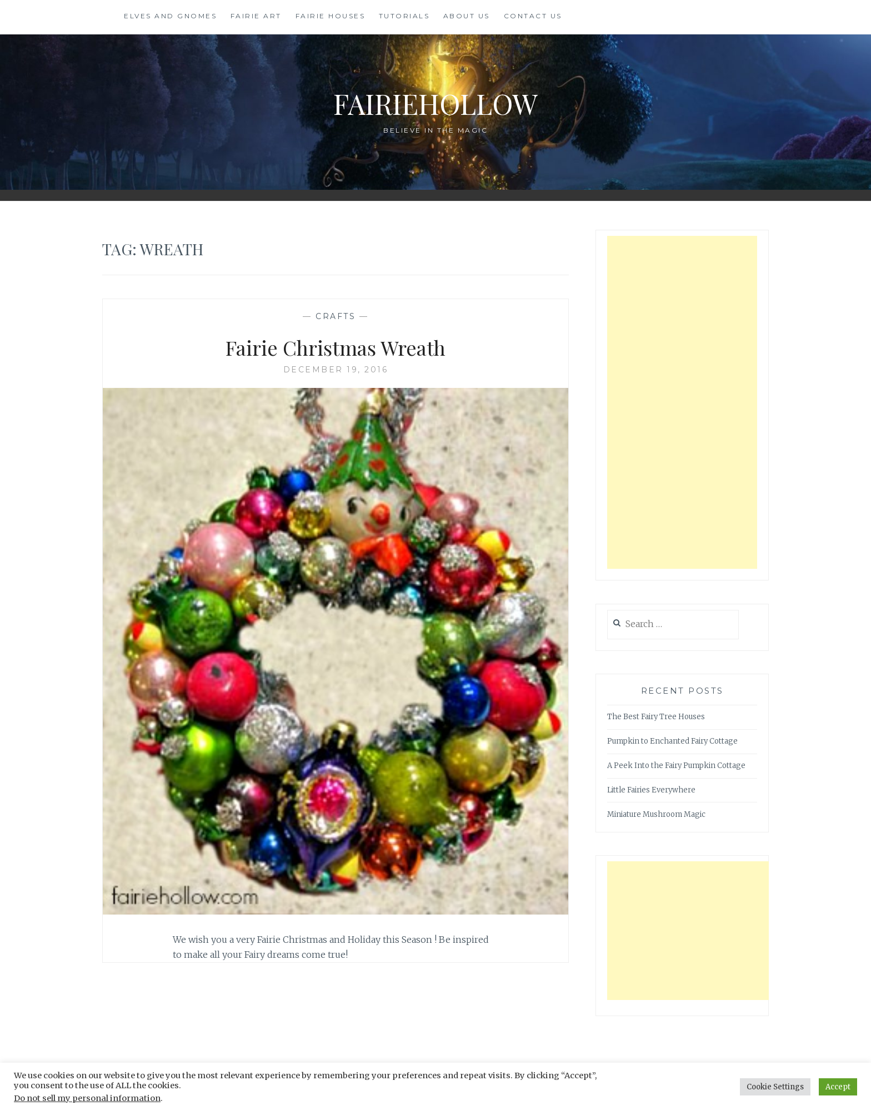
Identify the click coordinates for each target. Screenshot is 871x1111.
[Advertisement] (682, 402)
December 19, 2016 (335, 370)
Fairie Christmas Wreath (335, 347)
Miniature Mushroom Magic (656, 814)
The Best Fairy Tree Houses (656, 716)
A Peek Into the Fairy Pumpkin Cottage (676, 765)
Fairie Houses (331, 16)
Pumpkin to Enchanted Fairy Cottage (672, 741)
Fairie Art (256, 16)
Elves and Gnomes (170, 16)
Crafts (336, 316)
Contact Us (533, 16)
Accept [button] (837, 1087)
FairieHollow (435, 103)
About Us (466, 16)
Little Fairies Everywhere (651, 790)
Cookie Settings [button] (775, 1087)
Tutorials (404, 16)
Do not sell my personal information (87, 1098)
